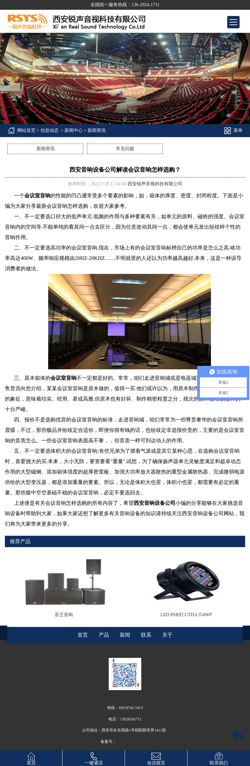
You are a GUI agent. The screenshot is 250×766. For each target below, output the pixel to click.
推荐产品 (20, 541)
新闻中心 (73, 130)
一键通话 (94, 757)
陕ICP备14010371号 (133, 741)
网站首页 (26, 130)
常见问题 (125, 148)
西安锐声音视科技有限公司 (155, 183)
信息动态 (49, 130)
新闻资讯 (45, 148)
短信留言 (156, 757)
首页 (31, 757)
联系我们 (219, 757)
